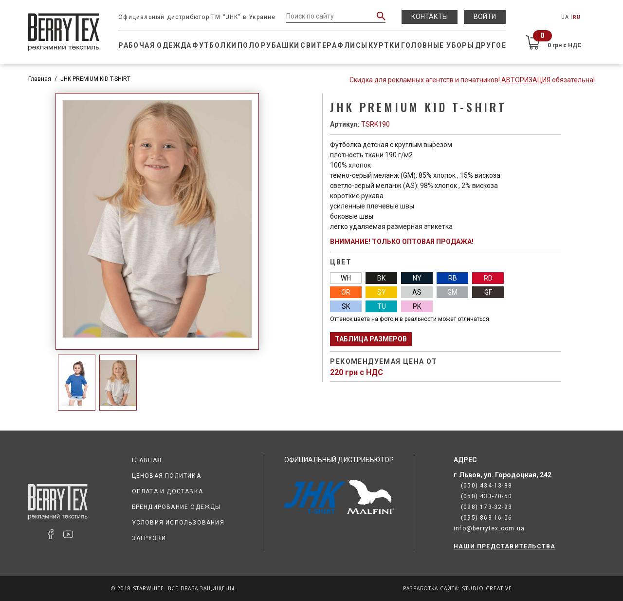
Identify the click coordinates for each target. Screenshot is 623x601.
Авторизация (525, 80)
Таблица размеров (371, 339)
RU (577, 17)
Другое (490, 45)
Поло (249, 45)
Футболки (214, 45)
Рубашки (280, 45)
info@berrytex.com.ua (489, 528)
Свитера (318, 45)
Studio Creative (487, 588)
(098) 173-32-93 (486, 507)
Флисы (352, 45)
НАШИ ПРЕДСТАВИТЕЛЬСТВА (504, 546)
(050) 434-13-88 (486, 485)
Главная (39, 78)
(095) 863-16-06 (486, 517)
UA (565, 17)
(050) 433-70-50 (486, 496)
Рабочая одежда (155, 45)
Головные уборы (438, 45)
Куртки (384, 45)
